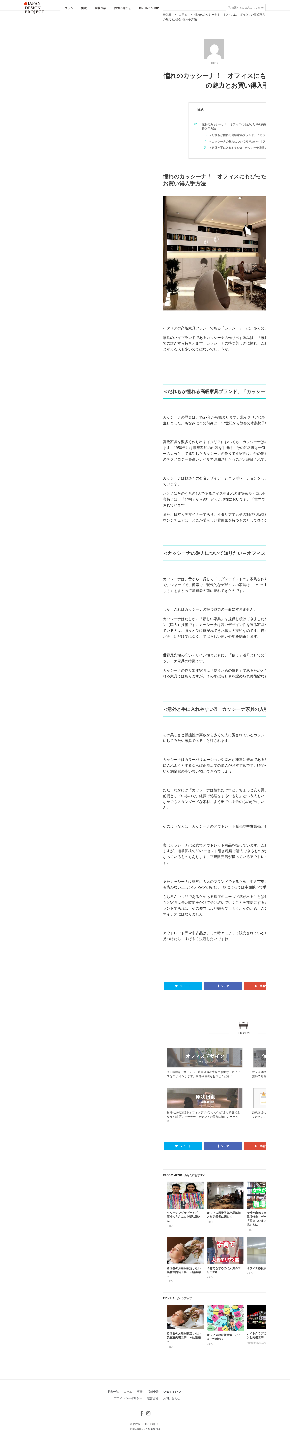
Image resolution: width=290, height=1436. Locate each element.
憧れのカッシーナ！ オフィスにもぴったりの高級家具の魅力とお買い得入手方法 (149, 128)
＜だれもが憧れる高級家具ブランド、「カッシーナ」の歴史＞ (150, 136)
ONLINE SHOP (149, 8)
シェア (124, 988)
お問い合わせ (122, 8)
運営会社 (152, 1395)
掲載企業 (100, 8)
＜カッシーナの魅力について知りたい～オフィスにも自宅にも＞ (152, 143)
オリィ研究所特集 (199, 1209)
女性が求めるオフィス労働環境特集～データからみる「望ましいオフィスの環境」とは (165, 1215)
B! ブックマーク (204, 988)
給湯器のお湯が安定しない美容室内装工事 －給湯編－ (85, 1269)
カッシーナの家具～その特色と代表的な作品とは (205, 1266)
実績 (84, 8)
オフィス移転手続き (161, 1265)
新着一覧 (113, 1388)
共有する (164, 988)
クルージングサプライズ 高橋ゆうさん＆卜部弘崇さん (85, 1213)
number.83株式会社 (159, 1339)
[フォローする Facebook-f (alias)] (141, 1409)
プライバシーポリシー (128, 1395)
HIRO (145, 64)
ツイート (84, 988)
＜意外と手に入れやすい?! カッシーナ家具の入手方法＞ (147, 149)
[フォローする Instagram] (148, 1409)
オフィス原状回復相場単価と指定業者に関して (125, 1211)
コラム (68, 8)
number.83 (153, 1425)
